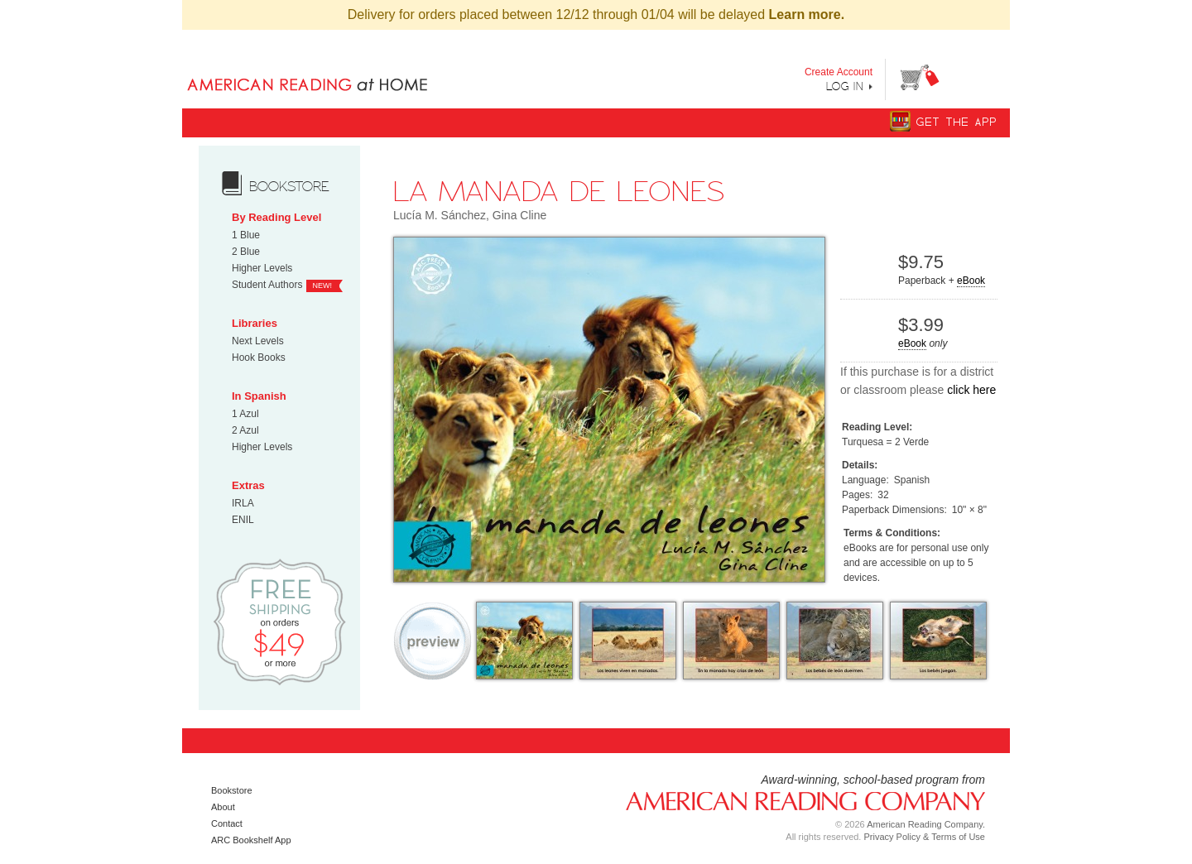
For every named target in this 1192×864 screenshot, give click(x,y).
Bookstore (231, 790)
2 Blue (246, 251)
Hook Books (259, 357)
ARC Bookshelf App (251, 840)
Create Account (838, 72)
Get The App (956, 122)
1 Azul (245, 414)
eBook (971, 280)
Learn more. (807, 14)
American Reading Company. (926, 824)
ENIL (243, 520)
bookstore (289, 186)
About (223, 807)
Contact (227, 823)
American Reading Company (799, 799)
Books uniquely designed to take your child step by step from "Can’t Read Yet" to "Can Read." (334, 71)
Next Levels (258, 341)
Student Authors (267, 284)
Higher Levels (262, 268)
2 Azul (245, 430)
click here (971, 389)
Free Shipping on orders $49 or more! (279, 621)
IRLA (243, 503)
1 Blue (246, 235)
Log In (845, 86)
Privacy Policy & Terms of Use (924, 837)
